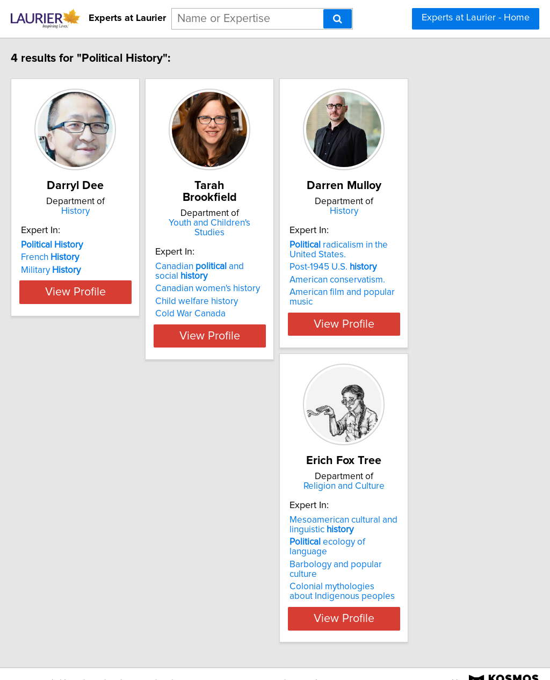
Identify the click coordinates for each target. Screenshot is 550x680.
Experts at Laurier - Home (476, 18)
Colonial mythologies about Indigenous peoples (99, 572)
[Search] (337, 18)
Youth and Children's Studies (272, 211)
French (73, 257)
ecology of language (101, 542)
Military (73, 270)
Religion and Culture (111, 486)
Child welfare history (246, 280)
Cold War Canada (240, 292)
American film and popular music (431, 292)
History (111, 211)
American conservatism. (413, 280)
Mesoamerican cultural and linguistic (97, 524)
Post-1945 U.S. (409, 267)
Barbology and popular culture (104, 555)
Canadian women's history (257, 267)
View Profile (111, 324)
